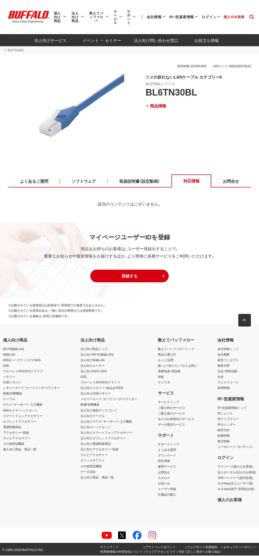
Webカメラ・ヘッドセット (20, 410)
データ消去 (88, 472)
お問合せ (164, 472)
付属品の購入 (167, 494)
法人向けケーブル (92, 416)
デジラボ (164, 382)
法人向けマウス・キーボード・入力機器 (106, 421)
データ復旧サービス (171, 424)
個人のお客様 (230, 500)
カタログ (164, 478)
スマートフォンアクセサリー (22, 416)
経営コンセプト (228, 360)
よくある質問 (167, 450)
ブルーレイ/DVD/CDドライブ (23, 371)
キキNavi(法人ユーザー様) (235, 483)
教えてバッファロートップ (176, 349)
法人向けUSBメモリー (95, 393)
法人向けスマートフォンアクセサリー (106, 433)
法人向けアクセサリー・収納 (99, 449)
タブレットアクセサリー (19, 421)
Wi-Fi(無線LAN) (13, 349)
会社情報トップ (228, 349)
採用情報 (224, 388)
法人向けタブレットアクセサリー (103, 438)
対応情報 (164, 461)
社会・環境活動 (227, 371)
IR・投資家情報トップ (232, 408)
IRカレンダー (227, 424)
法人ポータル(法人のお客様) (237, 472)
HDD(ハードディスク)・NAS (22, 360)
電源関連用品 (12, 427)
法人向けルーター (92, 365)
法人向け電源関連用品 (95, 444)
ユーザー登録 (167, 489)
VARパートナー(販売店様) (235, 478)
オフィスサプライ (92, 460)
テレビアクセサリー (16, 438)
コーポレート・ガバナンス (235, 447)
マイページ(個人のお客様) (235, 467)
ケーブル (9, 399)
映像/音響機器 (12, 393)
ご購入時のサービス (171, 408)
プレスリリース (228, 382)
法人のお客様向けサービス (176, 419)
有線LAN (9, 354)
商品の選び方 (167, 354)
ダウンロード (167, 455)
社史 (221, 377)
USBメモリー (12, 382)
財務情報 (224, 436)
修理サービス (167, 467)
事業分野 (224, 365)
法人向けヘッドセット (95, 427)
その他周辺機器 (13, 444)
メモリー (9, 377)
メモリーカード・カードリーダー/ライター (31, 388)
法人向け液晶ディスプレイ (98, 410)
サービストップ (168, 402)
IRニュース (225, 413)
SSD (6, 365)
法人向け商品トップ (94, 349)
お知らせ (164, 483)
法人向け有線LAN (92, 360)
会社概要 (224, 354)
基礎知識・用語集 (169, 371)
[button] (129, 276)
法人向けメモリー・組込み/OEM (101, 388)
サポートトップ (168, 444)
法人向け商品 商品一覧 (97, 477)
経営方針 (224, 430)
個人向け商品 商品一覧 (19, 449)
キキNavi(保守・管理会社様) (236, 489)
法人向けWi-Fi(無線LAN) (97, 354)
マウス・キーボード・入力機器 (22, 405)
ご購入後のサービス (171, 413)
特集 (161, 377)
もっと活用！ (166, 360)
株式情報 (224, 441)
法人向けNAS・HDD (93, 371)
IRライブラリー (228, 419)
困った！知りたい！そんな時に (177, 365)
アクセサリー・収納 (16, 433)
